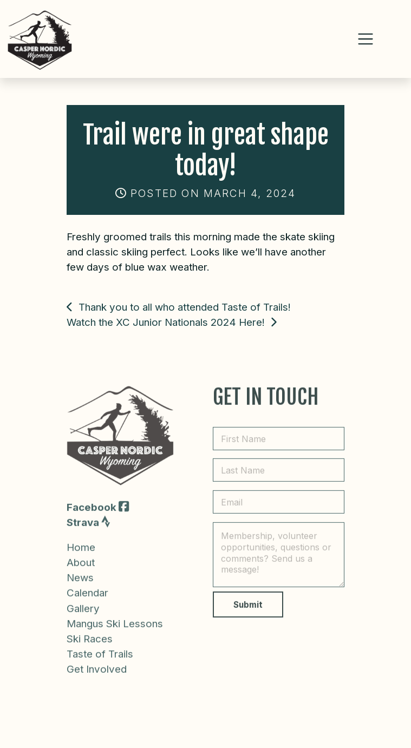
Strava (88, 532)
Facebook (98, 516)
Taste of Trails (100, 664)
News (80, 588)
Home (81, 558)
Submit (248, 615)
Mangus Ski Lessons (115, 633)
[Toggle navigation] (365, 39)
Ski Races (90, 649)
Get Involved (97, 679)
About (81, 573)
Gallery (83, 618)
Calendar (87, 603)
